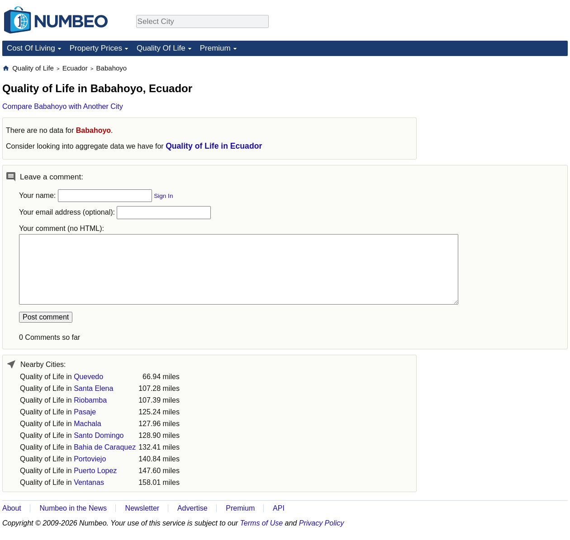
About (11, 508)
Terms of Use (261, 523)
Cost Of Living (31, 48)
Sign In (163, 196)
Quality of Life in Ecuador (214, 145)
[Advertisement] (500, 120)
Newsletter (142, 508)
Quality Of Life (161, 48)
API (279, 508)
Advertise (192, 508)
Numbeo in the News (73, 508)
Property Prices (96, 48)
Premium (215, 48)
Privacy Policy (321, 523)
